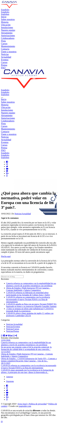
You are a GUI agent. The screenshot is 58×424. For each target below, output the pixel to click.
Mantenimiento (8, 46)
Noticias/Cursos (12, 329)
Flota (3, 41)
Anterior (9, 377)
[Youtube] (7, 169)
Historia (4, 22)
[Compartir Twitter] (7, 335)
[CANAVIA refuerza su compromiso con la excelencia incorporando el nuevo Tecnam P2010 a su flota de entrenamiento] (29, 368)
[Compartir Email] (14, 335)
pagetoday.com (25, 406)
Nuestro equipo (8, 30)
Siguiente (10, 381)
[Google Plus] (7, 173)
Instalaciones (7, 27)
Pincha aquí (6, 256)
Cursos (4, 43)
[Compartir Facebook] (4, 335)
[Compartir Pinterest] (9, 335)
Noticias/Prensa (12, 331)
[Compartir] (16, 335)
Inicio (3, 16)
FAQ (3, 68)
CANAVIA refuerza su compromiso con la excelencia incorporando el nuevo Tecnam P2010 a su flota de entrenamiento (28, 299)
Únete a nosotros (8, 51)
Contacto (5, 49)
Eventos (4, 59)
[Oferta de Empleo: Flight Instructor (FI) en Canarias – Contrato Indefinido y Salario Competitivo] (29, 356)
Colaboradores (7, 38)
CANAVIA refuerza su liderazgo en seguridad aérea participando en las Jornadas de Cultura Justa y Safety (28, 293)
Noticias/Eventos (13, 327)
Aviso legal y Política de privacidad (32, 404)
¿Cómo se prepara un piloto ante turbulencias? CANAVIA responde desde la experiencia (30, 310)
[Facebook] (7, 162)
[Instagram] (7, 164)
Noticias (5, 54)
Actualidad (6, 57)
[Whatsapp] (7, 176)
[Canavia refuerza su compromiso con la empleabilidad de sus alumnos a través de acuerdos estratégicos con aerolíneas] (29, 345)
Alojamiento (6, 33)
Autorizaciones (8, 35)
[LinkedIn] (7, 171)
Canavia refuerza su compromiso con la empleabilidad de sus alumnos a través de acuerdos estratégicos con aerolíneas (31, 284)
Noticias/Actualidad (23, 214)
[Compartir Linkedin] (11, 335)
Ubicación (5, 25)
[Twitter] (7, 166)
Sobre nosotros (8, 19)
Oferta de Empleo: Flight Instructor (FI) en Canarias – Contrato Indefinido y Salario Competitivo (28, 289)
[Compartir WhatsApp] (2, 335)
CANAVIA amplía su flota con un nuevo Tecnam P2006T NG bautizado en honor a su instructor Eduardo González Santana (31, 305)
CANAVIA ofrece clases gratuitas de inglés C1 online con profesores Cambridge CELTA (29, 314)
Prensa (4, 65)
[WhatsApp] (2, 422)
